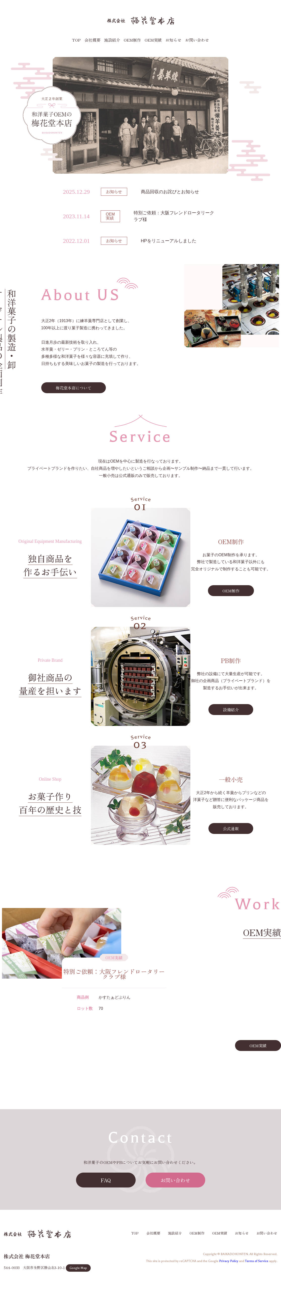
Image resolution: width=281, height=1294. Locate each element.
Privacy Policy (228, 1261)
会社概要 (92, 40)
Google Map (78, 1268)
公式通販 (231, 828)
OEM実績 (153, 40)
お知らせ (173, 40)
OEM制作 (132, 40)
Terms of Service (256, 1261)
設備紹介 (231, 710)
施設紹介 (112, 40)
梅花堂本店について (73, 388)
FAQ (106, 1180)
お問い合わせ (197, 40)
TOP (76, 40)
